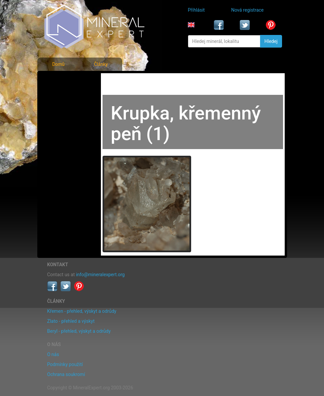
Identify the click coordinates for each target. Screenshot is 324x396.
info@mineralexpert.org (100, 274)
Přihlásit (196, 10)
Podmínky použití (65, 364)
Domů (58, 64)
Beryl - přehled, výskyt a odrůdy (79, 331)
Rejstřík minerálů (66, 95)
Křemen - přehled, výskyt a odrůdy (82, 311)
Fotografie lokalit (66, 109)
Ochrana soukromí (66, 374)
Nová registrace (247, 10)
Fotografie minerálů (69, 80)
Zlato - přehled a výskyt (71, 321)
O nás (53, 354)
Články (101, 64)
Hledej (270, 41)
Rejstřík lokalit (63, 124)
